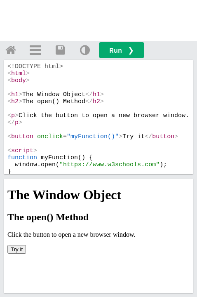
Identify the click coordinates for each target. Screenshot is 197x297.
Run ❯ (121, 50)
